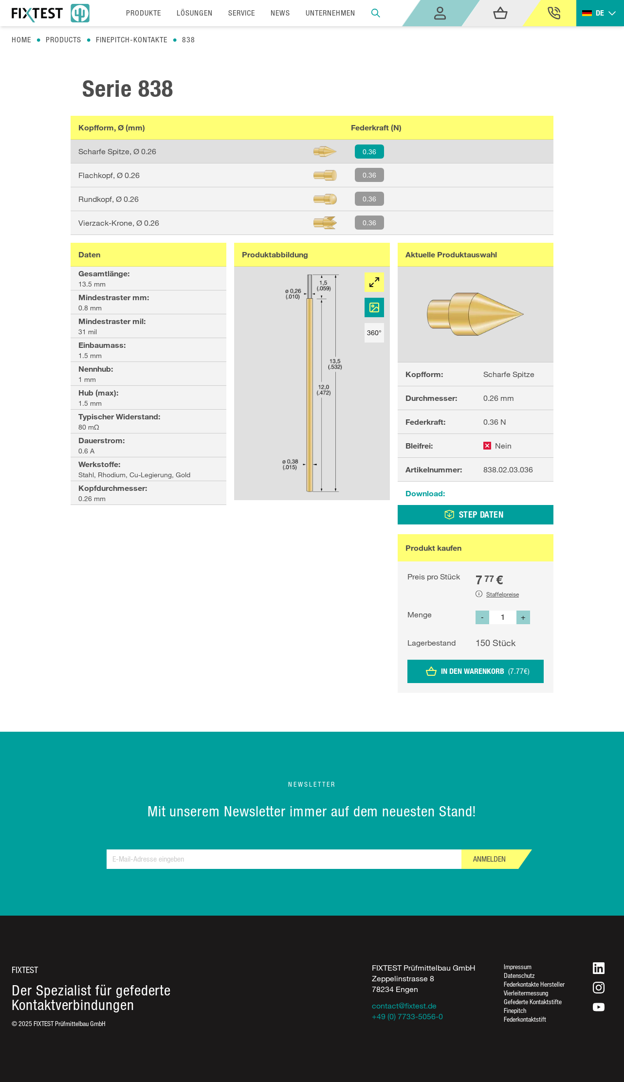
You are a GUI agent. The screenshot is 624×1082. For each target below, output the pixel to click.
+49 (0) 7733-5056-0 (407, 1016)
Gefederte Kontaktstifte (533, 1001)
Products (63, 39)
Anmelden (489, 859)
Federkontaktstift (525, 1019)
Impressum (518, 966)
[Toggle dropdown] (600, 13)
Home (21, 39)
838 (188, 39)
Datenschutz (519, 975)
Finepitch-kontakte (131, 39)
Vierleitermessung (526, 993)
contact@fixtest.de (404, 1005)
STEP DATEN (474, 514)
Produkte (143, 13)
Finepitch (515, 1010)
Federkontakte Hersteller (534, 984)
